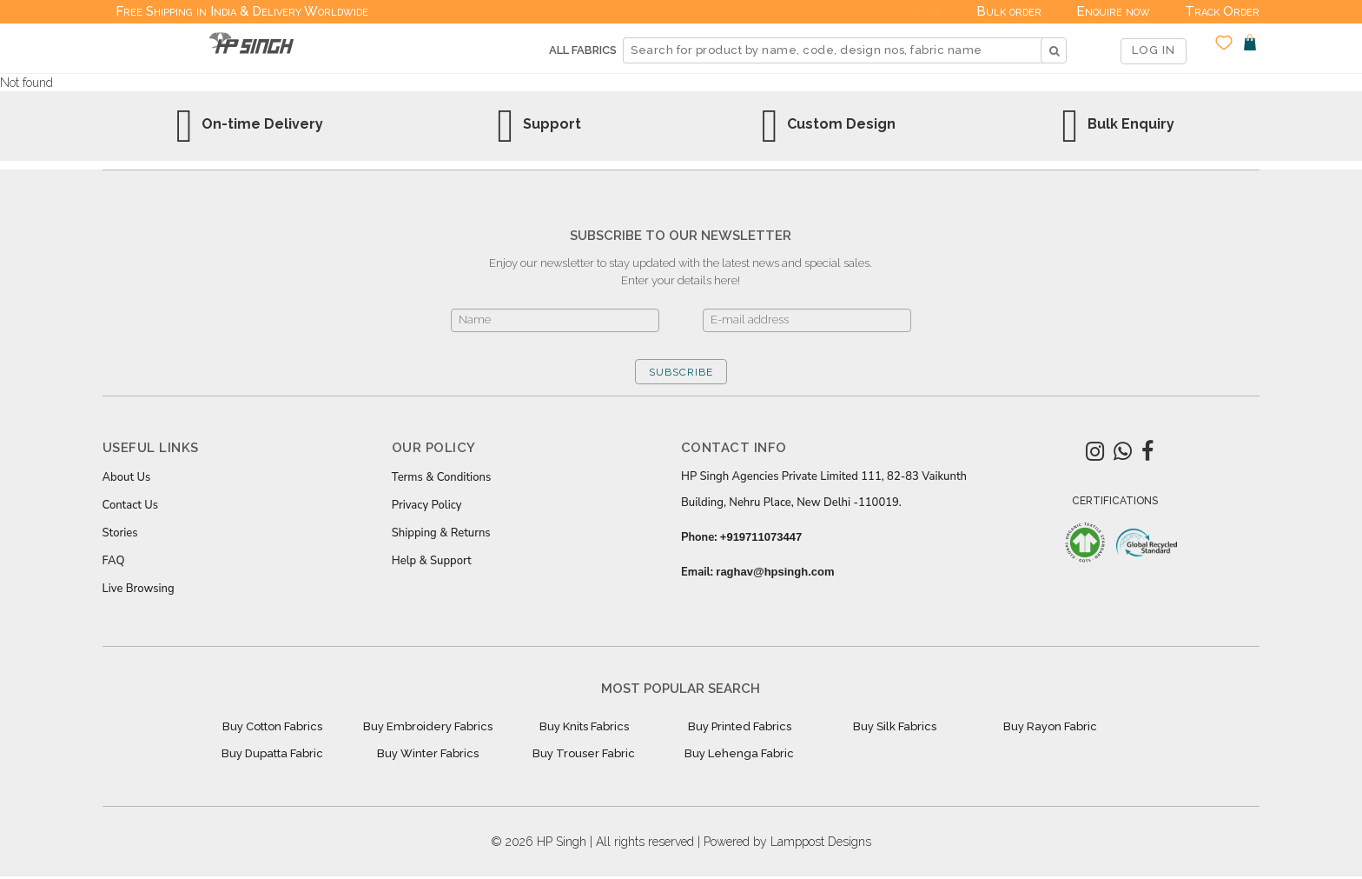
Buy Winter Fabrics (428, 753)
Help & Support (432, 561)
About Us (126, 477)
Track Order (1222, 11)
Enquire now (1113, 11)
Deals (924, 11)
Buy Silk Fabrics (894, 726)
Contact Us (130, 505)
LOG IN (1153, 50)
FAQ (113, 561)
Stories (120, 533)
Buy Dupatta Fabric (272, 753)
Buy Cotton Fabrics (272, 726)
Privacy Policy (427, 505)
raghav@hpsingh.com (775, 571)
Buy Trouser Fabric (583, 753)
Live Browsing (138, 588)
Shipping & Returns (441, 533)
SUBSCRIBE (681, 372)
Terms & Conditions (441, 477)
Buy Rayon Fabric (1050, 726)
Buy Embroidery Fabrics (428, 726)
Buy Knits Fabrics (584, 726)
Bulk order (1008, 11)
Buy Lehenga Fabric (739, 753)
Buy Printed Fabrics (739, 726)
